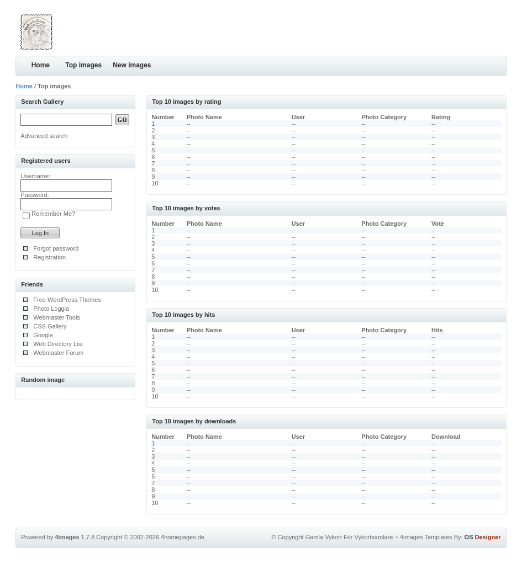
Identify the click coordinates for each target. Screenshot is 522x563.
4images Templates (426, 537)
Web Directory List (58, 344)
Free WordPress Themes (67, 299)
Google (42, 335)
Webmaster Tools (56, 317)
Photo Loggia (51, 308)
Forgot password (55, 248)
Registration (49, 257)
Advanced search (43, 135)
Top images (83, 65)
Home (40, 65)
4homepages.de (182, 537)
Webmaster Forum (58, 352)
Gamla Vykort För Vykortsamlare (349, 537)
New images (132, 65)
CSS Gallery (50, 326)
